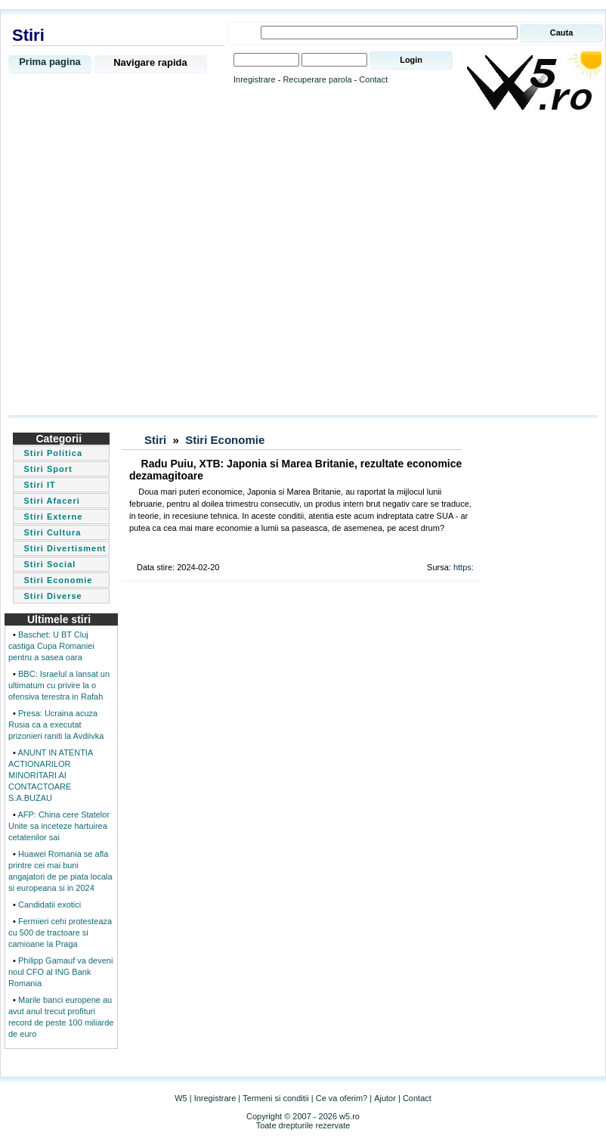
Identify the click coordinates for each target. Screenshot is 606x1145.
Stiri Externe (52, 516)
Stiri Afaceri (51, 500)
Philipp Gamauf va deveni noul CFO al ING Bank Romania (60, 972)
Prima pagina (50, 61)
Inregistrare (254, 79)
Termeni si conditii (275, 1098)
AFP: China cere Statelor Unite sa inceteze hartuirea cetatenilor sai (59, 826)
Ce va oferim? (341, 1098)
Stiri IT (39, 484)
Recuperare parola (317, 79)
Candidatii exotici (49, 904)
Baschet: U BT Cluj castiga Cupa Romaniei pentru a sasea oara (51, 646)
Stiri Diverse (52, 595)
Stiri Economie (57, 580)
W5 (181, 1098)
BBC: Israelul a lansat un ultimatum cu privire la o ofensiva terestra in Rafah (59, 685)
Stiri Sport (47, 468)
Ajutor (385, 1098)
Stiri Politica (52, 453)
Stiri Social (49, 564)
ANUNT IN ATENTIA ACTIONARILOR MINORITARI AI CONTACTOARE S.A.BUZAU (50, 775)
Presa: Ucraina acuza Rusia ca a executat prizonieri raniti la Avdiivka (56, 724)
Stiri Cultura (52, 532)
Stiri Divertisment (64, 548)
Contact (373, 79)
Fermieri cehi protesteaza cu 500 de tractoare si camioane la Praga (60, 932)
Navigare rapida (150, 62)
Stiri (155, 439)
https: (463, 567)
